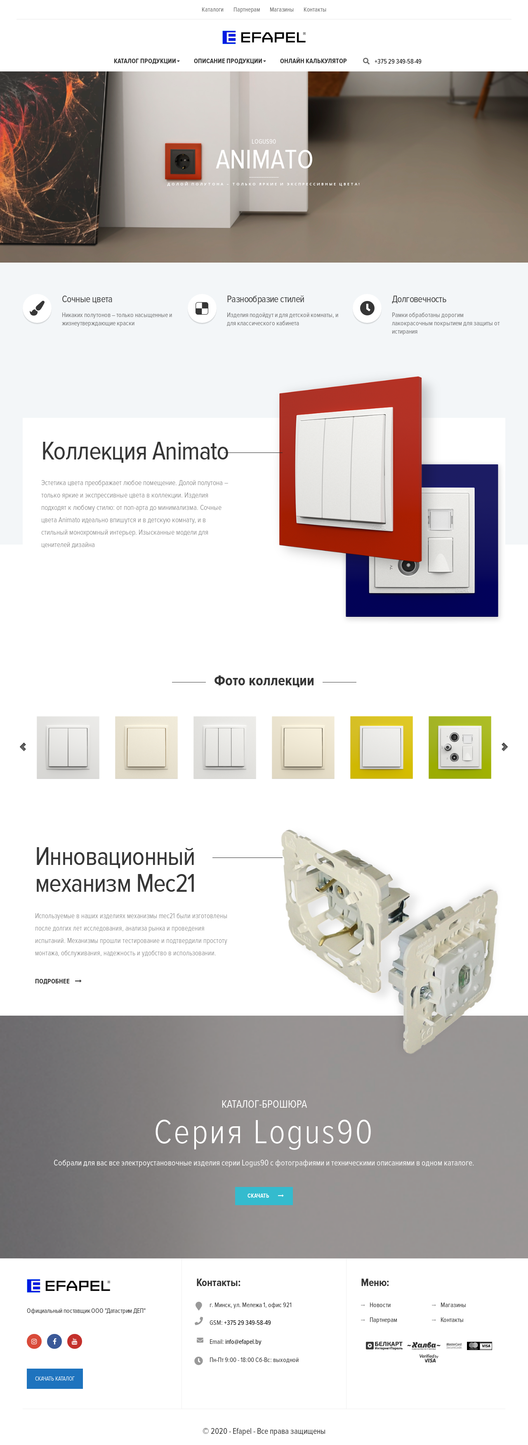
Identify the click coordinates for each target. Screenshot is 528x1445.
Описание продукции (228, 61)
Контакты (315, 9)
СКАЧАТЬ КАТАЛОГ (55, 1378)
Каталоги (213, 9)
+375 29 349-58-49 (398, 61)
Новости (380, 1305)
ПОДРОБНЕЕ (58, 981)
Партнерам (246, 9)
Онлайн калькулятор (313, 61)
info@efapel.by (243, 1342)
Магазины (282, 9)
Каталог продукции (145, 61)
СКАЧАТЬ (258, 1195)
